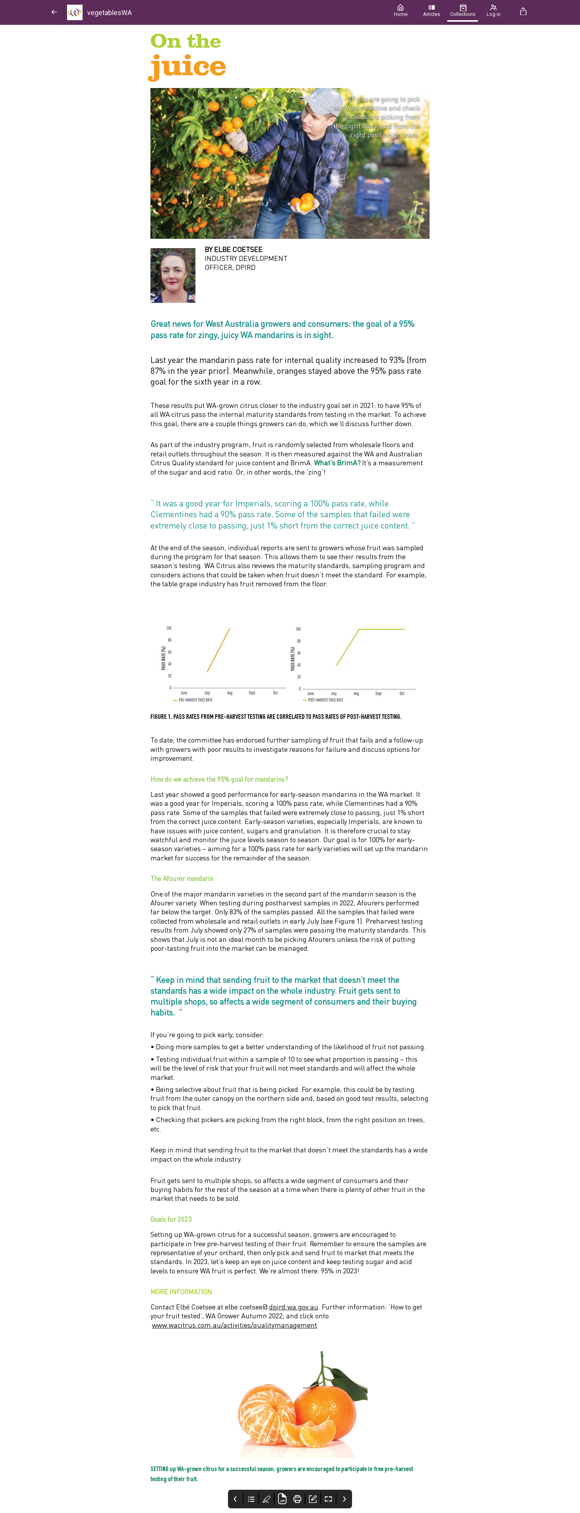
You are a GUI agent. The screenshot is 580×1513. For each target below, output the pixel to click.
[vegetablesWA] (224, 12)
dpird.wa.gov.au (293, 1306)
